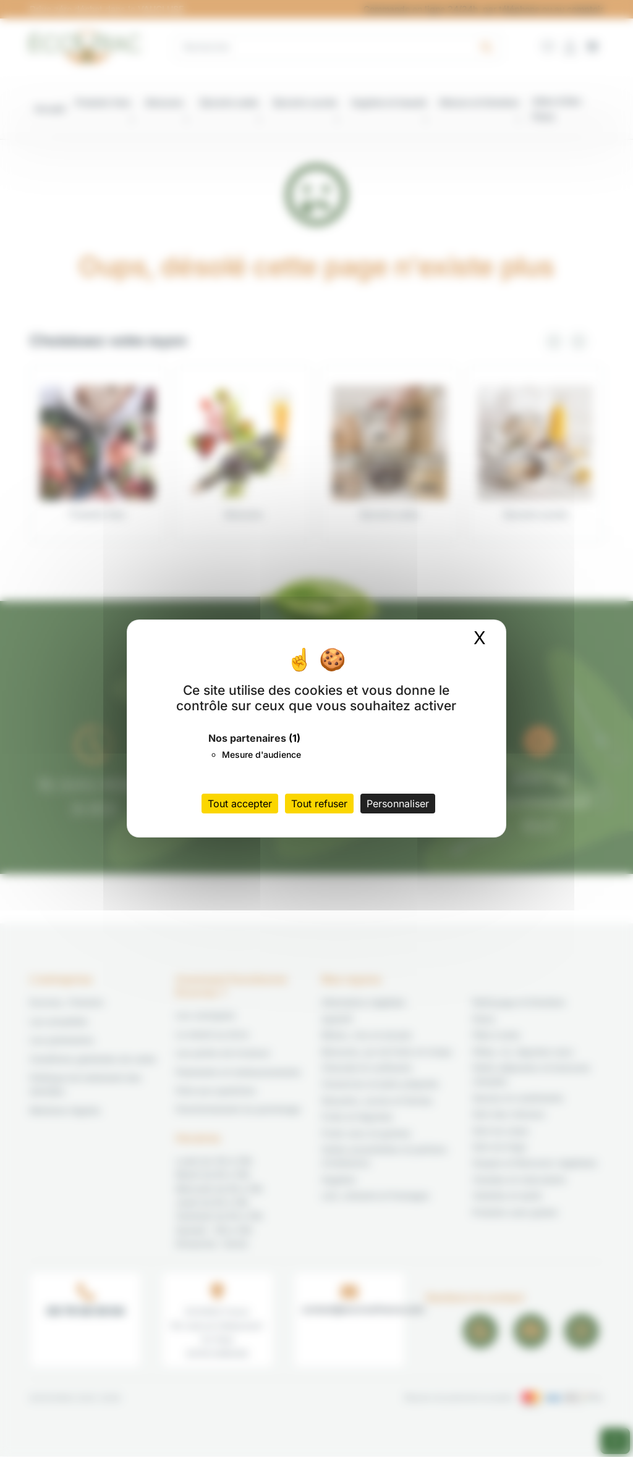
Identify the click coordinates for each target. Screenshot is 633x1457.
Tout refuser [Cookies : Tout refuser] (319, 803)
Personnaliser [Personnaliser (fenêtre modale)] (398, 803)
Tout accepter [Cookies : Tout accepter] (240, 803)
